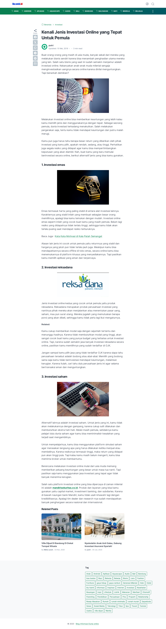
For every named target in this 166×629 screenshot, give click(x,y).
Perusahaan (115, 597)
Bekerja (108, 578)
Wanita (108, 611)
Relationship (143, 597)
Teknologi (111, 606)
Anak (88, 574)
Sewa (88, 606)
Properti (132, 597)
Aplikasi (106, 574)
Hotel (149, 583)
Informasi (101, 587)
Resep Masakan (93, 601)
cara (132, 578)
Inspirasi (110, 587)
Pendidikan (102, 597)
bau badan (91, 578)
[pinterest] (35, 58)
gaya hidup (101, 583)
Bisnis (125, 578)
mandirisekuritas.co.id (65, 487)
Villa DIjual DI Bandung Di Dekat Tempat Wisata (57, 544)
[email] (35, 63)
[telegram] (35, 53)
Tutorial (143, 606)
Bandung (142, 574)
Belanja (117, 578)
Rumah (106, 601)
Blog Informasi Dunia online (87, 624)
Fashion (140, 578)
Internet (120, 587)
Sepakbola (146, 601)
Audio (127, 574)
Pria (124, 597)
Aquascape (117, 574)
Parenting (90, 597)
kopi (99, 592)
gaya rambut (114, 583)
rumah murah (133, 601)
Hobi (142, 583)
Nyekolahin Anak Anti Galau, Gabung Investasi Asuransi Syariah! (103, 544)
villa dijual (99, 611)
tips (127, 606)
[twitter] (35, 42)
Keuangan (90, 592)
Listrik (116, 592)
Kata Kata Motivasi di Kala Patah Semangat (78, 236)
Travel (134, 606)
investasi (130, 587)
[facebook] (35, 37)
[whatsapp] (35, 47)
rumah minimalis (118, 601)
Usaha (89, 611)
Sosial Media (99, 606)
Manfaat (136, 592)
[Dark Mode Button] (147, 3)
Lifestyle (107, 592)
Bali (133, 574)
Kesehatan (141, 587)
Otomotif (146, 592)
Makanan (126, 592)
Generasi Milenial (130, 583)
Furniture (90, 583)
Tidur (120, 606)
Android (97, 574)
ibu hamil (90, 587)
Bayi (100, 578)
